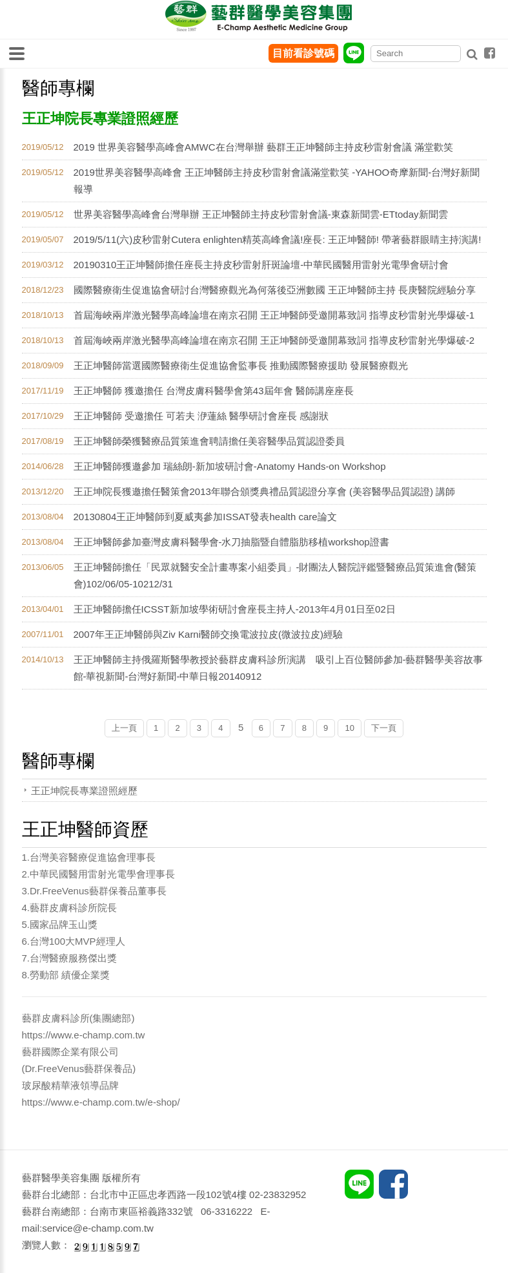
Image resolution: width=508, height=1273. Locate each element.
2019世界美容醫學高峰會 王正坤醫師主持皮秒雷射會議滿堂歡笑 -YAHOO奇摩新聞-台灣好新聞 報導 (277, 181)
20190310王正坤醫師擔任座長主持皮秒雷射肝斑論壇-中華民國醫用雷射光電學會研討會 (261, 264)
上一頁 (124, 728)
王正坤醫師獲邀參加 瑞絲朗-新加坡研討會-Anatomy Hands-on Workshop (230, 466)
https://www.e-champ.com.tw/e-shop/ (101, 1102)
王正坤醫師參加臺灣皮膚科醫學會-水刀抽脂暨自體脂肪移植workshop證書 (231, 541)
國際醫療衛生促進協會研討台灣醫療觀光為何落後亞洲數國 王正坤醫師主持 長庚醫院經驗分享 (275, 289)
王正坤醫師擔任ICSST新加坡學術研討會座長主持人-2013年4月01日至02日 (235, 609)
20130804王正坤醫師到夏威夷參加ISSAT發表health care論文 (205, 516)
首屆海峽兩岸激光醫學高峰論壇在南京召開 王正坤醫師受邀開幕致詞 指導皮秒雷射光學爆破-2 (274, 340)
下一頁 (383, 728)
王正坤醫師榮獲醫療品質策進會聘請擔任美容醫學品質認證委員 (209, 441)
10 (349, 728)
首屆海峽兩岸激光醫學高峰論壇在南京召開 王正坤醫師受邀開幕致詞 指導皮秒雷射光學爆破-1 (274, 315)
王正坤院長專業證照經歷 (84, 790)
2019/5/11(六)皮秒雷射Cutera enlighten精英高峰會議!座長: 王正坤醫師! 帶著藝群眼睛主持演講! (278, 239)
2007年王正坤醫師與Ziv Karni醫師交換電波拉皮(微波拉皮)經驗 (208, 634)
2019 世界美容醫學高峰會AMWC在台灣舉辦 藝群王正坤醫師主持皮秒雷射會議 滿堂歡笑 (263, 147)
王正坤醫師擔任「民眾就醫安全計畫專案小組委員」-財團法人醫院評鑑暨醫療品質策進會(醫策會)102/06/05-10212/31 (275, 575)
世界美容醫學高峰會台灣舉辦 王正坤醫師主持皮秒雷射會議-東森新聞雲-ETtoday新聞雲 (261, 214)
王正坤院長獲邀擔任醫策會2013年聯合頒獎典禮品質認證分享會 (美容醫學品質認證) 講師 (265, 491)
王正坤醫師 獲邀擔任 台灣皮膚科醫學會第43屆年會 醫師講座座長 (214, 390)
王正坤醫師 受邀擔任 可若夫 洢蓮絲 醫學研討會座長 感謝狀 (201, 415)
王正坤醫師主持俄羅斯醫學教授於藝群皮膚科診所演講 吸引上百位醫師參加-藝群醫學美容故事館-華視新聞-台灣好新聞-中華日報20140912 (278, 668)
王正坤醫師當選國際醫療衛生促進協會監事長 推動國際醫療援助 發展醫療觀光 (241, 365)
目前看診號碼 (303, 53)
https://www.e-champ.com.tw (83, 1034)
